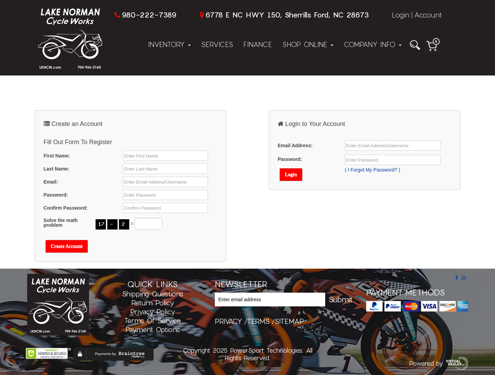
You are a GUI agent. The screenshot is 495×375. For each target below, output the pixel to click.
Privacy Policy (152, 311)
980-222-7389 (149, 14)
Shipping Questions (152, 294)
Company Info (373, 44)
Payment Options (152, 329)
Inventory (169, 44)
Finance (257, 44)
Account (428, 14)
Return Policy (152, 302)
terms (258, 321)
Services (217, 44)
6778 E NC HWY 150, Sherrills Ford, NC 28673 (287, 14)
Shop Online (307, 44)
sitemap (289, 321)
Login (400, 14)
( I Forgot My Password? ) (372, 170)
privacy (228, 321)
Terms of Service (152, 320)
